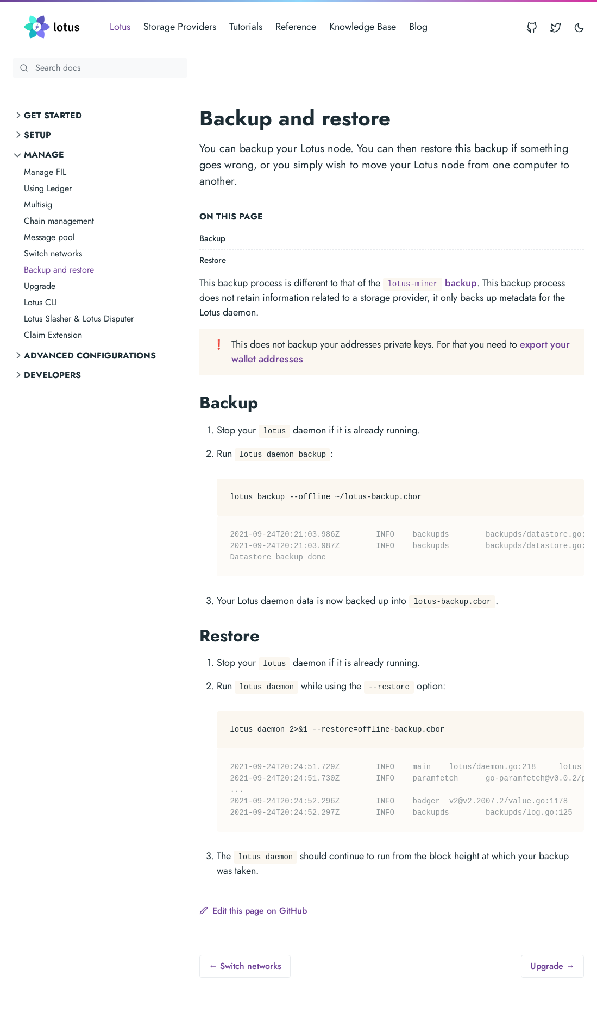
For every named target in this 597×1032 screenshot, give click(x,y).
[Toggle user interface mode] (579, 27)
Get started (53, 115)
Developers (52, 375)
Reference (295, 27)
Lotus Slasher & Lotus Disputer (79, 318)
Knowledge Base (362, 27)
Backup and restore (59, 269)
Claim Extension (53, 335)
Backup (212, 238)
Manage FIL (45, 172)
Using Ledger (48, 188)
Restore (212, 260)
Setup (37, 135)
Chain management (59, 221)
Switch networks (53, 253)
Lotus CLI (40, 302)
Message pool (49, 237)
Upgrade (39, 286)
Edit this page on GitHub (253, 910)
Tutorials (245, 27)
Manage (44, 154)
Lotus (120, 27)
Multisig (38, 204)
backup (429, 283)
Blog (418, 27)
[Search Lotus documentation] (100, 68)
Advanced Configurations (90, 355)
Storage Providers (179, 27)
